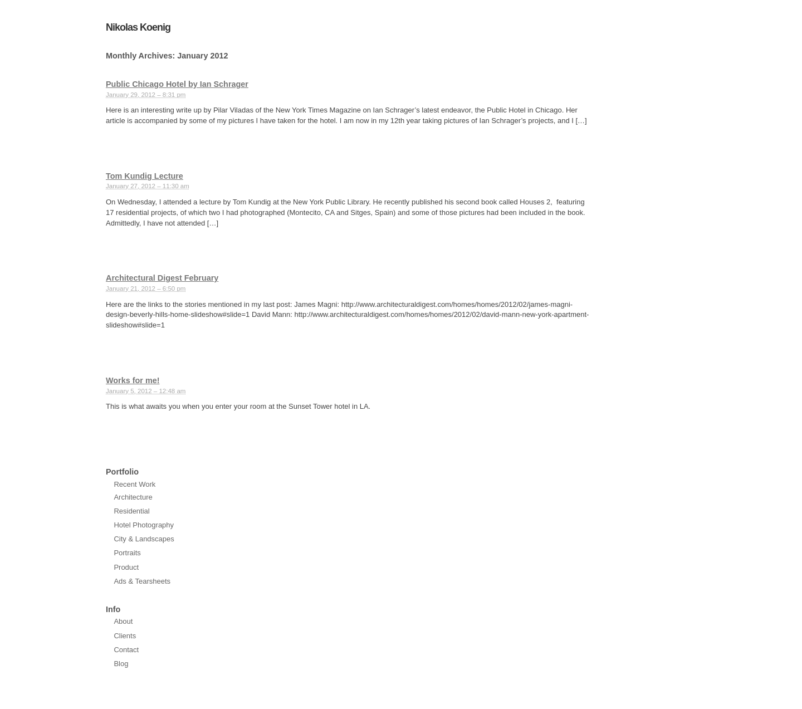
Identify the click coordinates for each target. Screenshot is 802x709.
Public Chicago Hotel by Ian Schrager (177, 84)
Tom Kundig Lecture (144, 176)
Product (126, 567)
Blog (121, 663)
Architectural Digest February (162, 277)
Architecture (133, 497)
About (123, 621)
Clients (125, 636)
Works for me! (133, 380)
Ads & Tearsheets (142, 581)
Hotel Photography (144, 525)
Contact (126, 650)
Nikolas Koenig (138, 27)
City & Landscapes (144, 539)
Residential (131, 511)
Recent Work (134, 484)
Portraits (127, 553)
